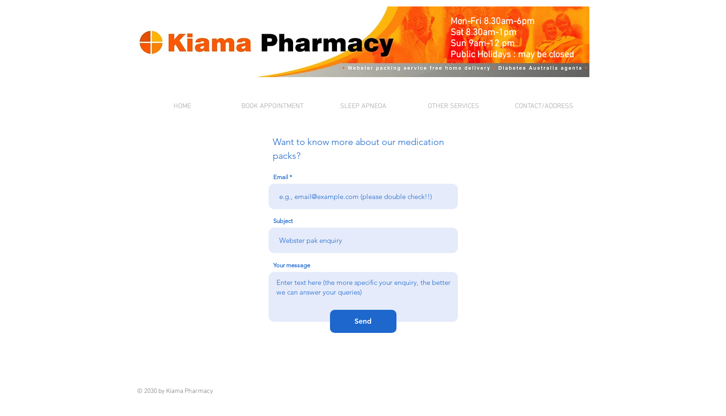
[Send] (363, 321)
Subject (283, 221)
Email (280, 177)
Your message (291, 265)
